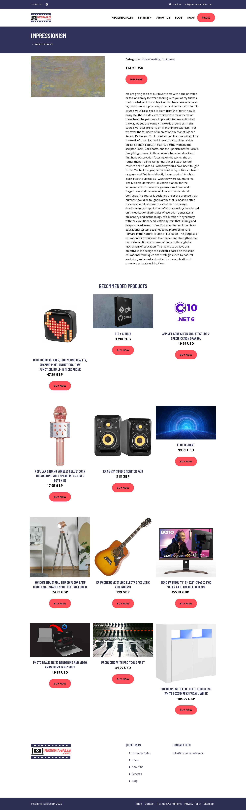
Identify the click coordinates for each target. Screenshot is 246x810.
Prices (206, 17)
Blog (178, 17)
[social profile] (46, 4)
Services (137, 774)
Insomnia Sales (122, 17)
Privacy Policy (192, 804)
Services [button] (144, 17)
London (176, 4)
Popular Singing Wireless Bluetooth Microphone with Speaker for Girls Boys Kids (60, 475)
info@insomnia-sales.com (198, 4)
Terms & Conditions (169, 804)
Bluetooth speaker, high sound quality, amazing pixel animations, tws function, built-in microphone (60, 364)
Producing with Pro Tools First (123, 662)
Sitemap (209, 804)
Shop (191, 17)
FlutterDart (186, 445)
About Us (163, 17)
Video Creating (151, 59)
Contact (149, 804)
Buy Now (136, 79)
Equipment (168, 59)
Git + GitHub (123, 334)
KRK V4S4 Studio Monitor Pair (123, 471)
